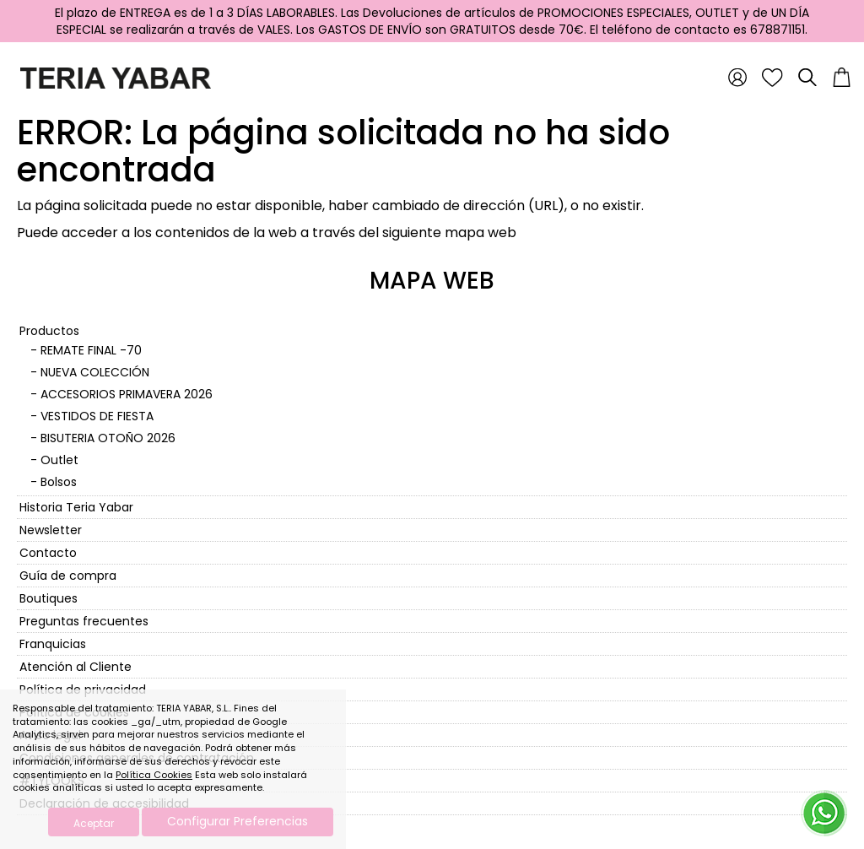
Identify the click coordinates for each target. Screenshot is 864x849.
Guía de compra (67, 575)
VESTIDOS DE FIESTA (97, 416)
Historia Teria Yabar (76, 507)
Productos (49, 330)
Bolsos (58, 481)
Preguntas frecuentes (83, 621)
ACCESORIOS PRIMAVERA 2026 (126, 394)
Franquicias (52, 643)
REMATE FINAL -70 (91, 350)
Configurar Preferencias (237, 821)
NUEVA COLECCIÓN (94, 372)
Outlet (59, 460)
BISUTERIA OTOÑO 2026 (108, 438)
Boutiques (48, 598)
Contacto (48, 552)
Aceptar (93, 823)
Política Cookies (154, 774)
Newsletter (50, 530)
